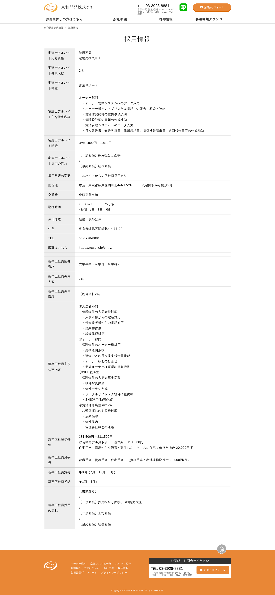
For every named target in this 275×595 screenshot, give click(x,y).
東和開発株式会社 (54, 27)
